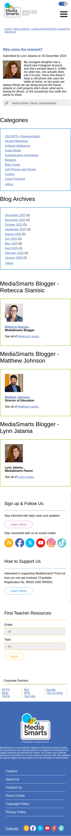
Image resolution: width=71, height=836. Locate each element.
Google (51, 689)
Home (8, 28)
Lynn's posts (26, 476)
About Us (12, 779)
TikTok (6, 696)
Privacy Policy (16, 812)
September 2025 (15, 229)
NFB (27, 692)
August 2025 (13, 234)
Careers (11, 771)
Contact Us (14, 787)
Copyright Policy (17, 804)
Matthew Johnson (17, 397)
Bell (26, 689)
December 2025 (15, 215)
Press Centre (15, 795)
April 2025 (11, 248)
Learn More (18, 524)
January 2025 (13, 257)
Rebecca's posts (28, 336)
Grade (8, 624)
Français (63, 4)
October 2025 (13, 224)
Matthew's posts (28, 406)
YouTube (29, 696)
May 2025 (11, 243)
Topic (7, 639)
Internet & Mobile (20, 103)
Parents (33, 103)
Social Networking (47, 103)
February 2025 (14, 253)
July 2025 (11, 238)
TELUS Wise (54, 692)
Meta (5, 692)
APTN (6, 689)
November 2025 (15, 219)
